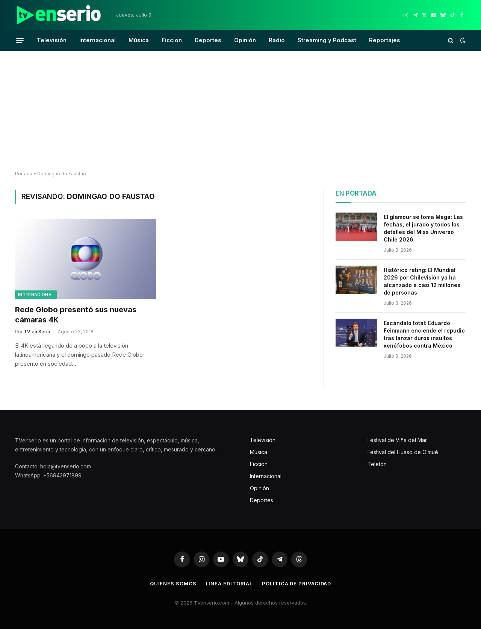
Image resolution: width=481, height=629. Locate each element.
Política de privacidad (296, 583)
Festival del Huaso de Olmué (403, 452)
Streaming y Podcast (327, 40)
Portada (23, 173)
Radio (277, 40)
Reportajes (384, 40)
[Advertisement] (240, 111)
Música (139, 40)
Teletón (377, 464)
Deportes (208, 40)
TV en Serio (37, 331)
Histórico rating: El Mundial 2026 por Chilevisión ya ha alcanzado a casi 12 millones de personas (422, 281)
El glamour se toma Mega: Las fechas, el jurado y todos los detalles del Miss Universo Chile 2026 (423, 228)
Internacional (97, 40)
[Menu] (20, 40)
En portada (356, 193)
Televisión (52, 40)
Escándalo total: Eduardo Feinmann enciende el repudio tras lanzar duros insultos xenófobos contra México (424, 334)
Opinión (245, 40)
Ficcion (172, 40)
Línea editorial (229, 583)
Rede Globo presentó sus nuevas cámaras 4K (75, 314)
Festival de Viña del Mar (397, 440)
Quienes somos (173, 583)
